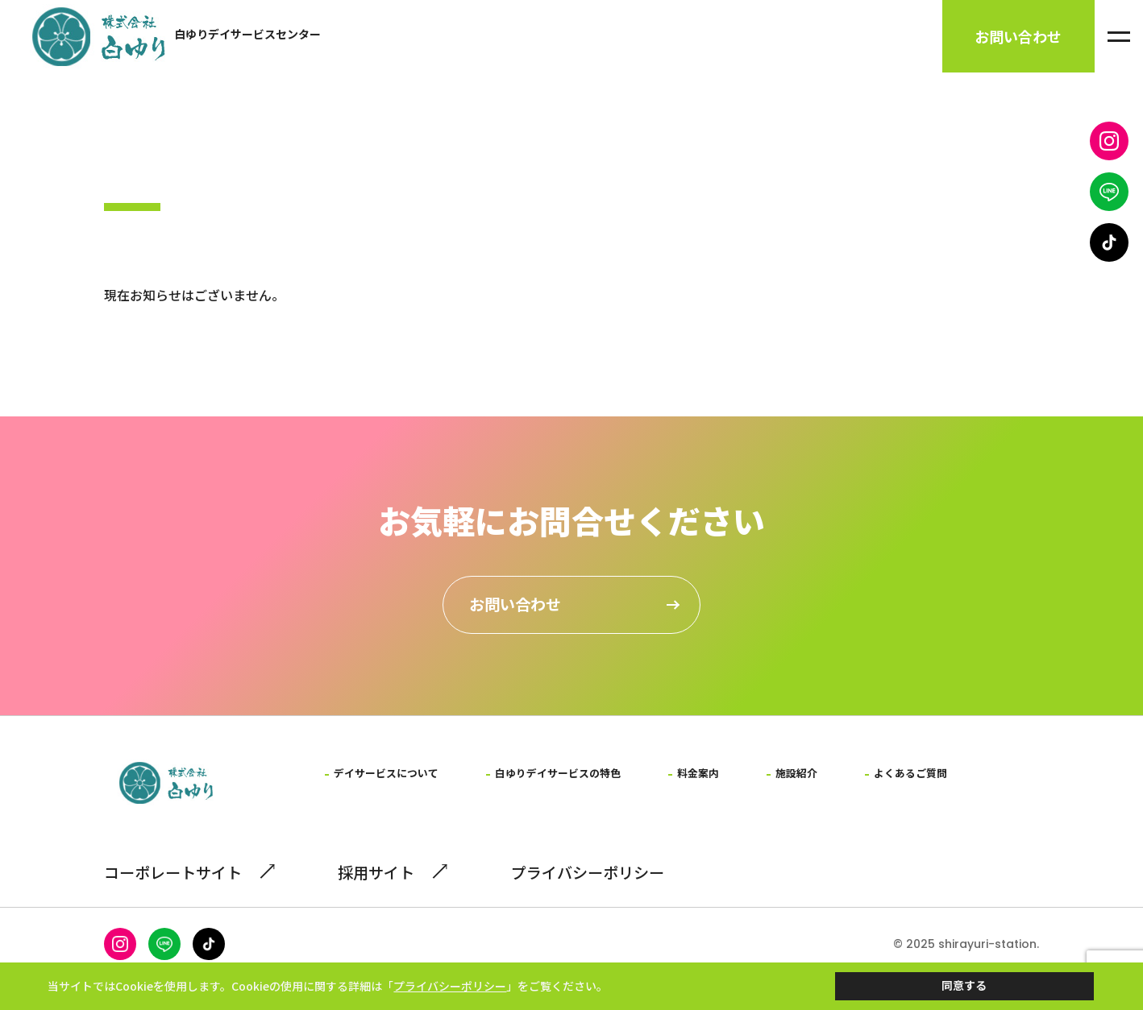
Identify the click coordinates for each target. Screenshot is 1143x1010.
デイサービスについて (389, 779)
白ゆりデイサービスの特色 (569, 779)
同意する (964, 979)
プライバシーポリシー (604, 895)
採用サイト (397, 895)
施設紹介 (815, 779)
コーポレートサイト (188, 895)
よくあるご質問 (933, 779)
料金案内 (715, 779)
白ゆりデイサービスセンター (247, 36)
